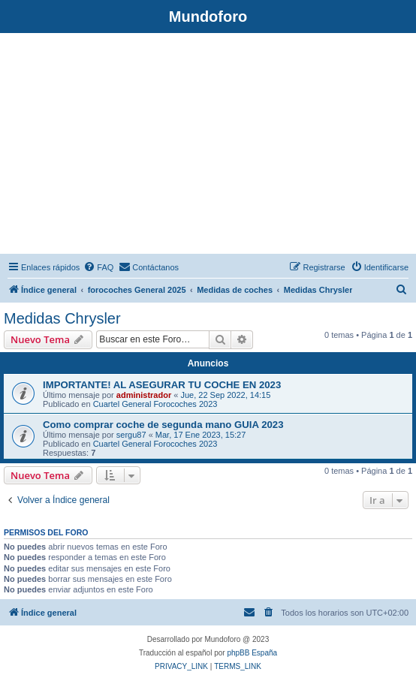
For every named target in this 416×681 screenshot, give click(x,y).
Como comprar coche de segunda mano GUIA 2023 (163, 424)
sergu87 (131, 434)
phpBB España (252, 653)
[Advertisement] (208, 146)
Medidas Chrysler (62, 318)
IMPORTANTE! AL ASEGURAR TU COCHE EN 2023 (162, 384)
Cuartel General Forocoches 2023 (155, 403)
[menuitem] (98, 267)
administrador (143, 394)
